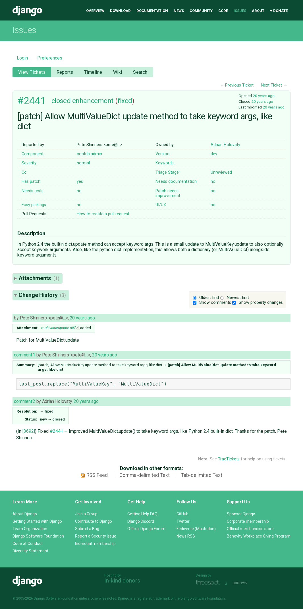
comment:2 (24, 401)
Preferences (49, 58)
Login (22, 58)
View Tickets (31, 72)
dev (214, 153)
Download (120, 11)
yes (80, 181)
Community (201, 11)
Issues (240, 11)
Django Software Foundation (38, 536)
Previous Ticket (239, 85)
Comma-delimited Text (144, 475)
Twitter (183, 521)
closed (60, 101)
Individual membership (95, 543)
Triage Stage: (167, 172)
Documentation (152, 11)
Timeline (93, 72)
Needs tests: (33, 190)
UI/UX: (161, 204)
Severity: (29, 163)
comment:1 (24, 355)
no (213, 181)
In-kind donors (122, 580)
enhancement (92, 101)
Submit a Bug (87, 528)
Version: (162, 153)
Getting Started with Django (37, 521)
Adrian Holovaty (225, 144)
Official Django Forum (146, 528)
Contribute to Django (93, 521)
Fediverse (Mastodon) (196, 528)
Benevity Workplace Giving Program (258, 536)
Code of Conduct (28, 543)
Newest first (238, 297)
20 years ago (264, 95)
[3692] (28, 431)
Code (223, 11)
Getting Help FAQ (142, 514)
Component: (33, 153)
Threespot (209, 583)
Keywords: (165, 163)
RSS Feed (97, 475)
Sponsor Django (241, 514)
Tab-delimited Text (201, 475)
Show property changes (261, 302)
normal (83, 163)
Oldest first (209, 297)
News (179, 11)
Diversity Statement (30, 551)
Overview (95, 11)
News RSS (186, 536)
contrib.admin (89, 153)
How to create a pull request (103, 214)
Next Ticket (271, 85)
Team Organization (30, 528)
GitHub (182, 514)
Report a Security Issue (95, 536)
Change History (42, 295)
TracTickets (229, 459)
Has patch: (31, 181)
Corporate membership (248, 521)
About (258, 11)
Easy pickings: (34, 204)
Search (140, 72)
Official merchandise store (250, 528)
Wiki (117, 72)
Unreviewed (221, 172)
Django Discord (140, 521)
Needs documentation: (176, 181)
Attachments (38, 278)
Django (27, 11)
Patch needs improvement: (168, 193)
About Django (25, 514)
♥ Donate (279, 11)
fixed (124, 101)
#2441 (31, 100)
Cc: (24, 172)
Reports (65, 72)
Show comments (215, 302)
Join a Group (86, 514)
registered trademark (153, 598)
